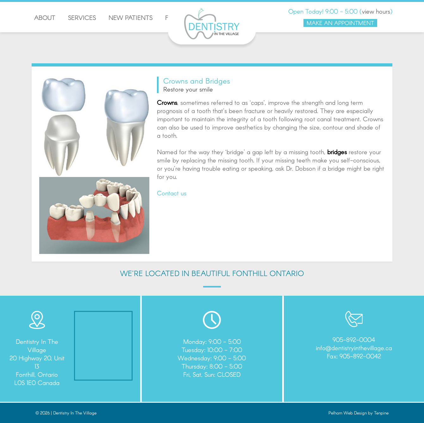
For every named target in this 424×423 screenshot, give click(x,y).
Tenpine (381, 412)
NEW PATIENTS (131, 17)
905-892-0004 (354, 339)
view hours (376, 11)
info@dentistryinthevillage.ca (354, 347)
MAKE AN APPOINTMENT (340, 22)
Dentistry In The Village (75, 412)
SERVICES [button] (82, 17)
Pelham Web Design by (351, 412)
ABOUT (44, 17)
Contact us (171, 193)
